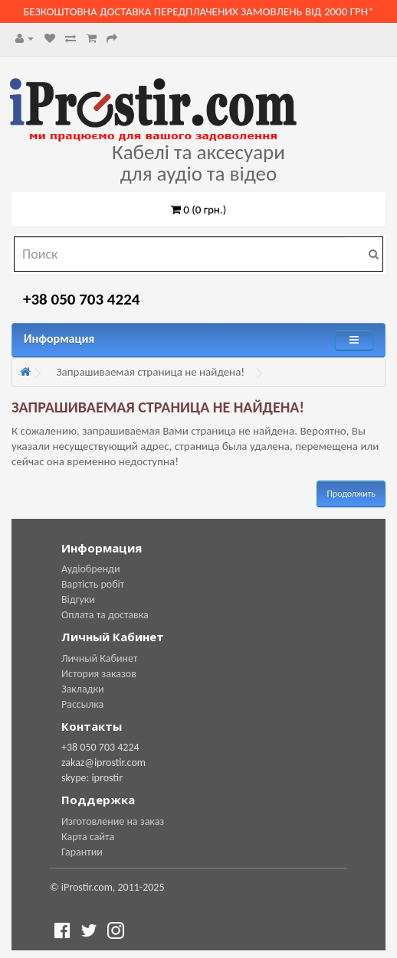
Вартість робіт (92, 584)
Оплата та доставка (105, 614)
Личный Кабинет (99, 658)
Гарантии (82, 852)
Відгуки (78, 599)
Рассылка (82, 704)
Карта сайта (87, 836)
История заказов (98, 673)
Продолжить (351, 493)
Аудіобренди (90, 568)
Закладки (82, 689)
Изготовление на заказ (112, 821)
